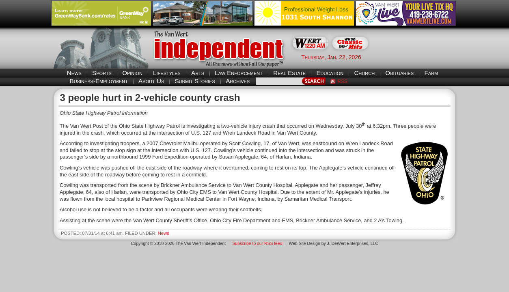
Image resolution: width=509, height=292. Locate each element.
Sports (102, 72)
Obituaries (399, 72)
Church (364, 72)
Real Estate (289, 72)
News (74, 72)
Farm (431, 72)
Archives (238, 80)
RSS (342, 81)
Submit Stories (195, 80)
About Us (151, 80)
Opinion (132, 72)
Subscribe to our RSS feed (257, 243)
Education (329, 72)
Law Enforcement (239, 72)
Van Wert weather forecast (417, 57)
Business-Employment (99, 80)
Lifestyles (167, 72)
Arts (197, 72)
